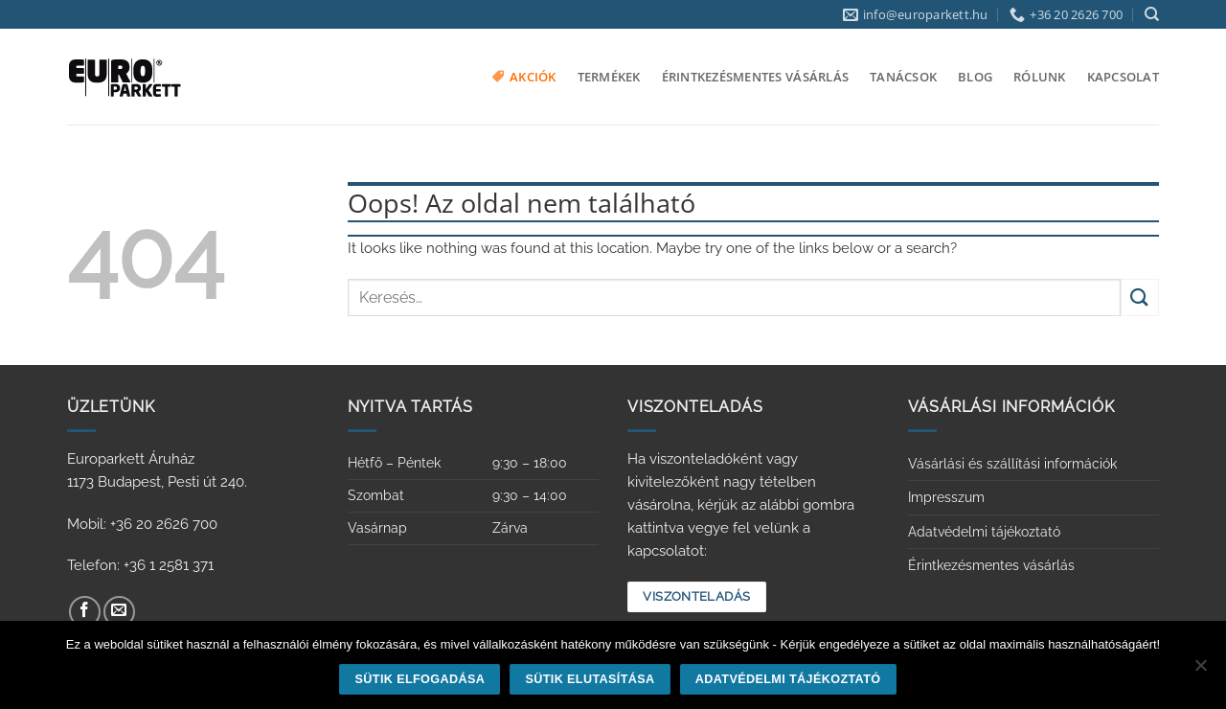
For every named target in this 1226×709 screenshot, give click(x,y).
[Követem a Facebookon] (85, 612)
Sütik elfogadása (420, 679)
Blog (975, 76)
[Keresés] (1152, 14)
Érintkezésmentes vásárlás (755, 76)
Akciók (524, 76)
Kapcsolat (1123, 76)
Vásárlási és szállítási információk (1012, 463)
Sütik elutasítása (589, 679)
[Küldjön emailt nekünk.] (119, 612)
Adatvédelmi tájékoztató (984, 531)
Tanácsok (903, 76)
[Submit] (1140, 297)
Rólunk (1039, 76)
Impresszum (946, 497)
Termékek (609, 76)
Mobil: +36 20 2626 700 (142, 524)
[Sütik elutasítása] (1200, 670)
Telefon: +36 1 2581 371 (140, 565)
